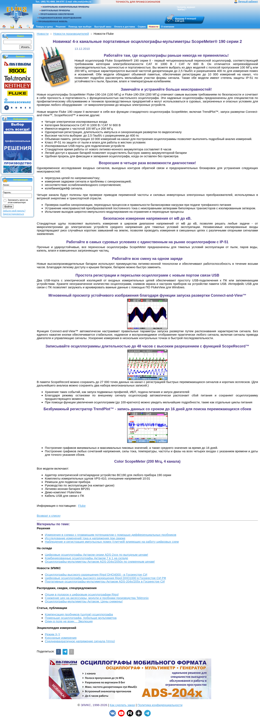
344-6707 (60, 2)
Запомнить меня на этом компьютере (18, 201)
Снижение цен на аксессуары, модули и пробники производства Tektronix (97, 598)
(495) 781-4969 (48, 2)
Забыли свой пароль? (14, 210)
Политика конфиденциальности (160, 705)
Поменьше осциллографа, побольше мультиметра (81, 618)
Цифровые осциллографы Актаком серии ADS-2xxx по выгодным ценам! (96, 554)
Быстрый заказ (102, 26)
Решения (60, 26)
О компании (167, 26)
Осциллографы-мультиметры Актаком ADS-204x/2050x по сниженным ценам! (100, 561)
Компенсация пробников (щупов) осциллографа (79, 614)
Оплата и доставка (124, 26)
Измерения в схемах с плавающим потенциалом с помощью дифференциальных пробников (110, 534)
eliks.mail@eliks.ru (82, 2)
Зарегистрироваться (13, 214)
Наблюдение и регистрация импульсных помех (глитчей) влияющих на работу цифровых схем (112, 541)
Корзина (179, 18)
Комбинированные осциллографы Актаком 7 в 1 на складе (86, 558)
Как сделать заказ (122, 705)
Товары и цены (44, 26)
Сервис (142, 26)
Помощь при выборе (80, 26)
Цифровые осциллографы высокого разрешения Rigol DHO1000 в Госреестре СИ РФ (105, 578)
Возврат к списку (49, 515)
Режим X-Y (52, 634)
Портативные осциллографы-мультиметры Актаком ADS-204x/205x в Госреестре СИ (105, 581)
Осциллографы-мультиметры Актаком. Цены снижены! (84, 601)
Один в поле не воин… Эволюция (69, 621)
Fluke (82, 505)
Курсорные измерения (61, 637)
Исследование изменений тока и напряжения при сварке (85, 538)
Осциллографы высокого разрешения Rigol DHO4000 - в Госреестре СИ (96, 574)
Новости (153, 26)
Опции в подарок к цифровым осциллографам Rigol (81, 594)
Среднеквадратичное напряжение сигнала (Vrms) (80, 641)
